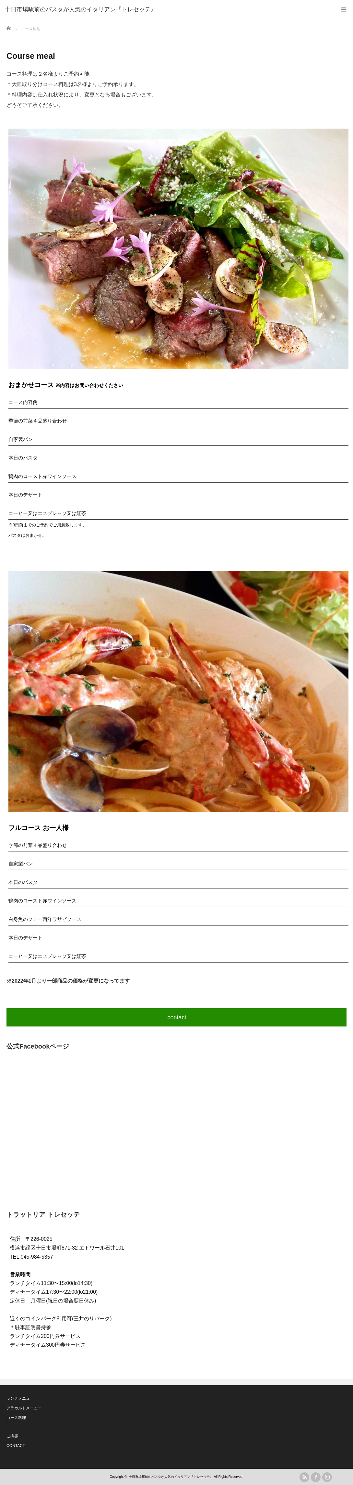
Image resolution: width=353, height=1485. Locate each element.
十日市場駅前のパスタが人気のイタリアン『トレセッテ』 (171, 1477)
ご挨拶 (12, 1436)
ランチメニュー (20, 1398)
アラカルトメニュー (23, 1408)
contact (176, 1017)
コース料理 (16, 1418)
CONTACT (15, 1445)
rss (304, 1477)
